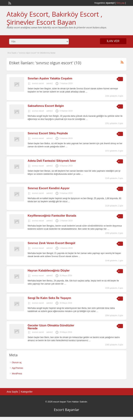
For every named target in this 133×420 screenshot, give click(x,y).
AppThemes (17, 368)
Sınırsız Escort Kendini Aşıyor (48, 188)
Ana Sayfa (11, 53)
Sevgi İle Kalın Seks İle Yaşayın (49, 298)
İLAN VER (113, 41)
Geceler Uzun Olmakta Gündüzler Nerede (51, 327)
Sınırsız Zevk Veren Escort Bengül (51, 243)
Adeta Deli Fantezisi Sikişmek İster (52, 160)
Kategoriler (27, 391)
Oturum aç (16, 362)
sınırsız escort (38, 83)
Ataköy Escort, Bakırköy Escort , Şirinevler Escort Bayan (54, 18)
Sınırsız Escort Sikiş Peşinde (48, 133)
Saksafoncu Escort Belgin (46, 106)
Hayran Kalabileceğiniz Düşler (49, 270)
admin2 (49, 83)
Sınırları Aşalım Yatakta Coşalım (50, 78)
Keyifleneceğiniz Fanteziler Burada (52, 215)
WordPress (17, 373)
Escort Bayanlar (66, 409)
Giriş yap (120, 3)
